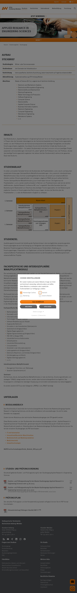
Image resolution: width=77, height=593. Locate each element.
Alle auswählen (38, 302)
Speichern (47, 306)
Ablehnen (28, 306)
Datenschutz (42, 315)
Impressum (34, 315)
